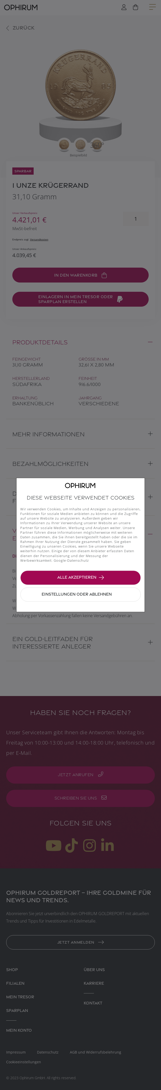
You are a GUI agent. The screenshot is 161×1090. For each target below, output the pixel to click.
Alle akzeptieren (76, 577)
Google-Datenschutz (71, 560)
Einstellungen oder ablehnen (77, 594)
